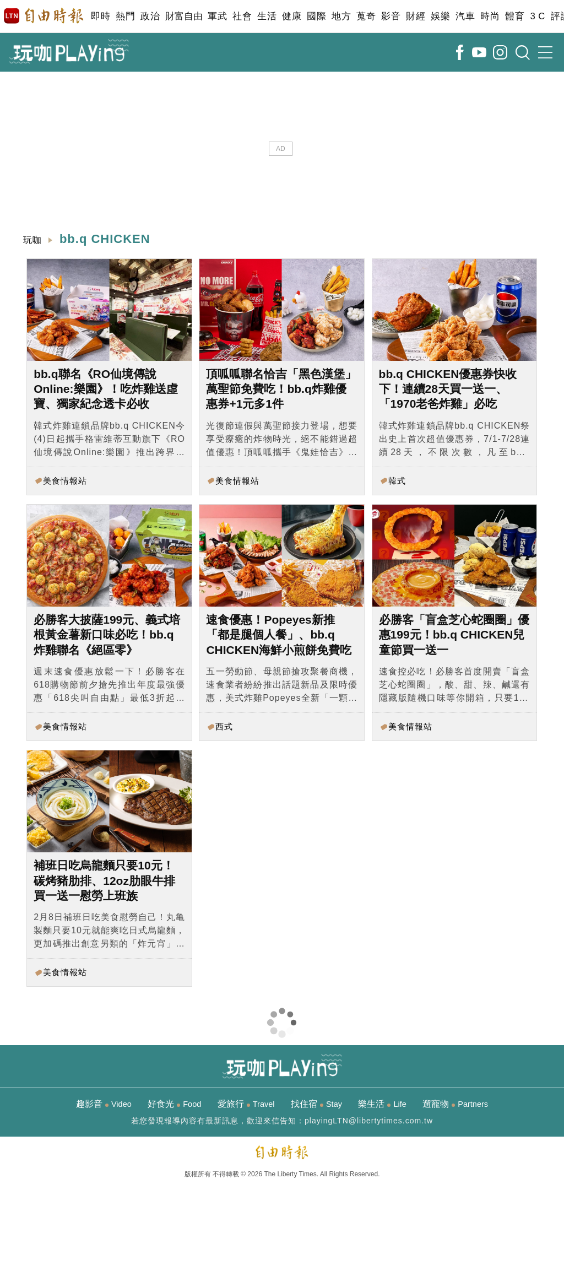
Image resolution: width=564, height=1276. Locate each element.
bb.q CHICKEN (104, 239)
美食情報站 (65, 480)
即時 (100, 16)
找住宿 (316, 1104)
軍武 (217, 16)
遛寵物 (455, 1104)
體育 (514, 16)
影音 (390, 16)
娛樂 (440, 16)
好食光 (174, 1104)
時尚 (490, 16)
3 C (537, 16)
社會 (242, 16)
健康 (291, 16)
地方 (341, 16)
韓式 (397, 480)
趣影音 (104, 1104)
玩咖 (32, 240)
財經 (415, 16)
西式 (224, 726)
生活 (266, 16)
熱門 (125, 16)
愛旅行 (246, 1104)
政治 (150, 16)
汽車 (465, 16)
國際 (316, 16)
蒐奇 (366, 16)
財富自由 (183, 16)
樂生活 (382, 1104)
